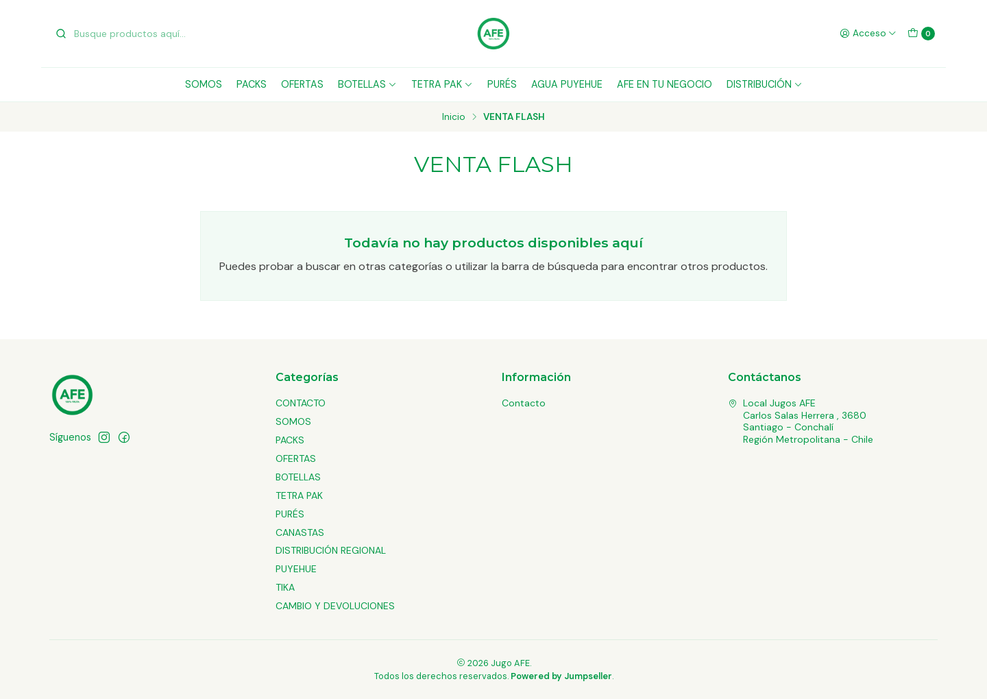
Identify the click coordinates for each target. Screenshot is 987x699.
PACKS (251, 84)
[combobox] (124, 33)
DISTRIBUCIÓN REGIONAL (331, 550)
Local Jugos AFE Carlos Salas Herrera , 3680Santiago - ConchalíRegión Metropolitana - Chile (800, 421)
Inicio (453, 117)
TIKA (285, 587)
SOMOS (203, 84)
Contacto (524, 403)
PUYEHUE (296, 569)
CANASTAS (300, 532)
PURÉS (502, 84)
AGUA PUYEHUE (566, 84)
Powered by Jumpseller (561, 676)
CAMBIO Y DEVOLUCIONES (335, 606)
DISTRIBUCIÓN (765, 84)
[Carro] (921, 34)
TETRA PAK (442, 84)
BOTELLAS (367, 84)
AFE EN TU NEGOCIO (664, 84)
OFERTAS (302, 84)
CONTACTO (301, 403)
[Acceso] (868, 33)
